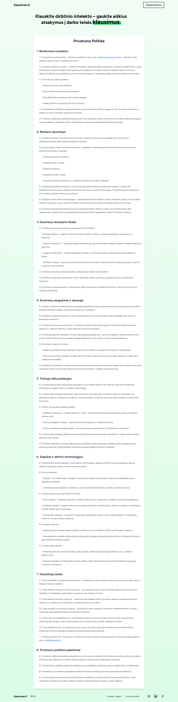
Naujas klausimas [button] (153, 5)
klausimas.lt (22, 5)
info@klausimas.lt (53, 640)
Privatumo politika (132, 696)
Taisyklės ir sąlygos (114, 696)
